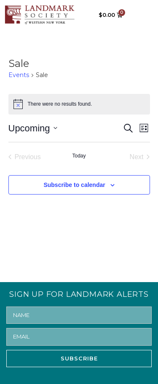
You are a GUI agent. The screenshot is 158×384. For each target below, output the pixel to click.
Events (18, 75)
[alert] (79, 104)
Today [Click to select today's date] (79, 156)
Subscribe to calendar (74, 184)
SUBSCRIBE (79, 358)
